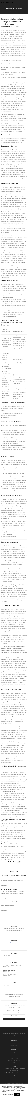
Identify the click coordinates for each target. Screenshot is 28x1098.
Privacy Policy (14, 1056)
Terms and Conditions (14, 1054)
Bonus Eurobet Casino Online (9, 902)
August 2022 (6, 985)
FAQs (14, 1052)
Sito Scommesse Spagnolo (9, 889)
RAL (14, 1062)
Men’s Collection (14, 1045)
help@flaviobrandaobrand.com (16, 1072)
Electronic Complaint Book (14, 1060)
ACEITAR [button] (17, 1094)
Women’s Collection (14, 1043)
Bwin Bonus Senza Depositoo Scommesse (11, 60)
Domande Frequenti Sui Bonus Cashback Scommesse (13, 77)
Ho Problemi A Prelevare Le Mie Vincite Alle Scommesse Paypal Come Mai (13, 876)
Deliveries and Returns (14, 1058)
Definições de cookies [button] (7, 1094)
